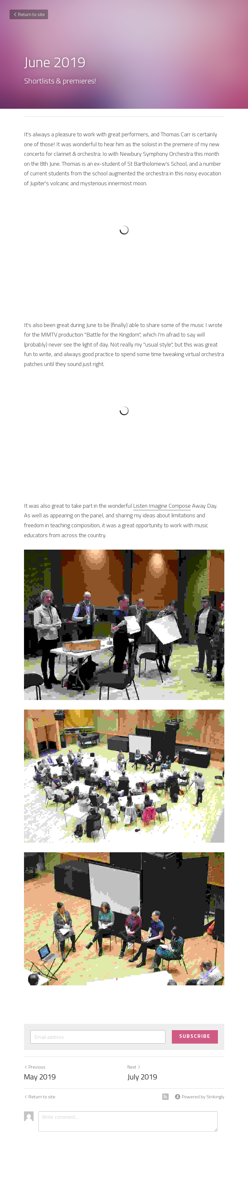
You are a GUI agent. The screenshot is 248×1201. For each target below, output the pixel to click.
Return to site (29, 14)
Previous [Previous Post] (34, 1066)
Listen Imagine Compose (162, 505)
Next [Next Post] (134, 1066)
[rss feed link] (165, 1097)
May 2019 (40, 1076)
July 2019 (142, 1076)
